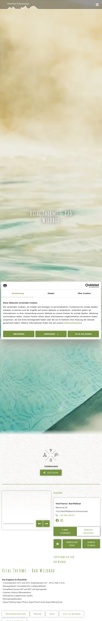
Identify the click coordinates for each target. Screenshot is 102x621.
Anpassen (51, 334)
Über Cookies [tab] (84, 293)
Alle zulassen (83, 334)
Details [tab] (51, 293)
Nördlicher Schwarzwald (18, 3)
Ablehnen (18, 334)
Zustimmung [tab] (18, 293)
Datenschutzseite (73, 323)
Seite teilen (50, 472)
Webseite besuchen (88, 531)
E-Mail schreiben (65, 531)
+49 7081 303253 (67, 515)
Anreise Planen (91, 544)
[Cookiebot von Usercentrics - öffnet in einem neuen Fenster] (87, 286)
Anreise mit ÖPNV (72, 544)
